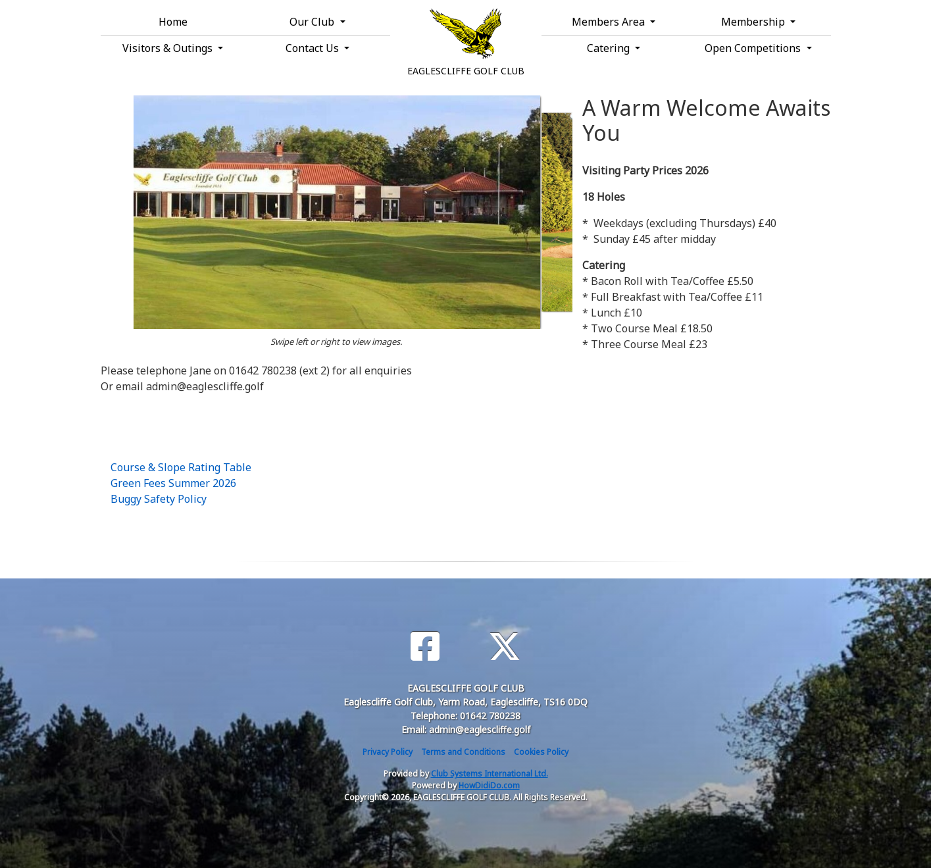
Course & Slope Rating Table (181, 467)
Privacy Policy (388, 751)
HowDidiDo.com (489, 785)
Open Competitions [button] (754, 48)
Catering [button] (609, 48)
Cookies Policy (541, 751)
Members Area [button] (609, 21)
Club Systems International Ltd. (489, 773)
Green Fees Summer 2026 (173, 483)
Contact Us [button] (313, 48)
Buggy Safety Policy (159, 499)
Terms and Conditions (463, 751)
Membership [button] (754, 21)
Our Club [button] (313, 21)
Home (173, 21)
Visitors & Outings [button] (168, 48)
